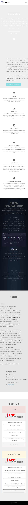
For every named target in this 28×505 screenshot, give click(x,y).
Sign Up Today (14, 33)
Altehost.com (19, 384)
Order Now (14, 444)
